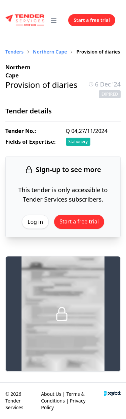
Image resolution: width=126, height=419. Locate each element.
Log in (35, 221)
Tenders (14, 51)
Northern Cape (50, 51)
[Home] (25, 20)
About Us (51, 394)
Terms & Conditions (62, 397)
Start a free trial (79, 221)
